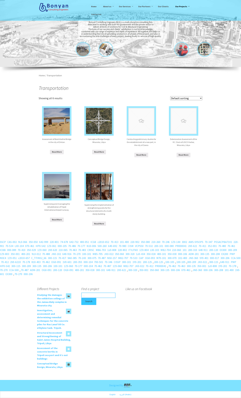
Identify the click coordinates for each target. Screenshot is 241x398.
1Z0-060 (42, 250)
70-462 (46, 262)
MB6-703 (101, 250)
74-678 (64, 242)
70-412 (5, 262)
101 (185, 250)
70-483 (82, 250)
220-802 (122, 250)
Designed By (120, 385)
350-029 (31, 250)
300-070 (172, 258)
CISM (131, 246)
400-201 (25, 254)
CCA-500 (235, 258)
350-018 (151, 254)
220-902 (134, 242)
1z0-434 (140, 254)
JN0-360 (193, 258)
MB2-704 (166, 250)
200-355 (77, 262)
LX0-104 (19, 246)
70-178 (26, 262)
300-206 (224, 258)
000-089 (11, 250)
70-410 (21, 250)
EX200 (224, 254)
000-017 (214, 258)
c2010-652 (103, 242)
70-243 (82, 258)
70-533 (133, 258)
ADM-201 (194, 254)
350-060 (119, 254)
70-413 (114, 242)
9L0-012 (36, 254)
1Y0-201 (137, 262)
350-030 (172, 254)
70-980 (122, 246)
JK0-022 (108, 254)
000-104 (88, 262)
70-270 (77, 254)
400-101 (161, 254)
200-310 (192, 250)
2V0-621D (15, 262)
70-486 (72, 246)
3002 (184, 242)
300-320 (130, 254)
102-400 (182, 258)
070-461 (29, 246)
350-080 (145, 242)
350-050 (33, 242)
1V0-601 (67, 262)
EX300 (223, 250)
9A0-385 (72, 258)
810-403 (36, 262)
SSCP (3, 242)
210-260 (155, 242)
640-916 (66, 254)
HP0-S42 (41, 246)
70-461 (231, 246)
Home (42, 75)
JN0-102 (56, 254)
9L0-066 (22, 242)
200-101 (158, 246)
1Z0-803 (4, 254)
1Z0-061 (51, 246)
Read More (57, 152)
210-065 (63, 250)
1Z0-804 (144, 250)
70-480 (222, 246)
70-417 (62, 258)
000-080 (169, 246)
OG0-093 (150, 258)
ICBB (3, 250)
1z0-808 (111, 250)
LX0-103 (154, 250)
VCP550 (139, 246)
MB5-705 (98, 254)
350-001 (15, 254)
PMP (232, 254)
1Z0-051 (12, 258)
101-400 (124, 242)
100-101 (86, 254)
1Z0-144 (175, 242)
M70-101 (161, 258)
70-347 (208, 242)
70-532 (149, 246)
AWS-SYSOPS (196, 242)
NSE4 (3, 258)
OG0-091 (56, 262)
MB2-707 (123, 258)
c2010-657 (24, 258)
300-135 (204, 254)
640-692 (112, 246)
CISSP (117, 262)
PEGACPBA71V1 (223, 242)
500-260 (102, 246)
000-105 (62, 246)
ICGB (93, 242)
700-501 (98, 262)
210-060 (176, 250)
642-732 (73, 242)
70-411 (202, 246)
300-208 (215, 254)
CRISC (90, 250)
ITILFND (133, 250)
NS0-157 (112, 258)
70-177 (81, 246)
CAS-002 (12, 242)
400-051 (84, 242)
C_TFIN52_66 (38, 258)
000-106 (182, 254)
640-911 (203, 250)
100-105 (169, 262)
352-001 (212, 246)
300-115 (52, 258)
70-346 (108, 262)
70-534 (9, 246)
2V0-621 (192, 246)
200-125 (147, 262)
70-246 (166, 242)
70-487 (102, 258)
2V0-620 (52, 250)
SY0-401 (204, 258)
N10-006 (91, 246)
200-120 (213, 250)
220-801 (54, 242)
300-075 (91, 258)
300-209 (232, 250)
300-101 (126, 262)
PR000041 (181, 246)
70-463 (73, 250)
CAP (141, 258)
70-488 (46, 254)
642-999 (43, 242)
